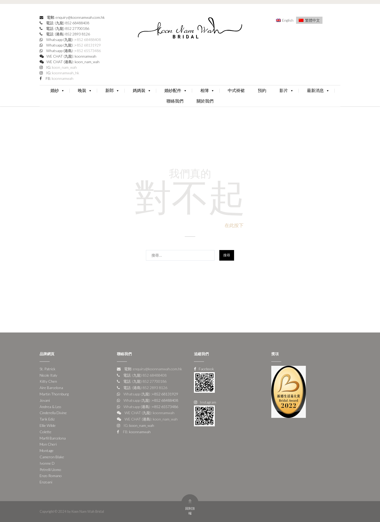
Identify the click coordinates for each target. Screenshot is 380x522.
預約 (262, 90)
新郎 (112, 90)
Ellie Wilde (48, 425)
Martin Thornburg (54, 394)
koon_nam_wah (64, 67)
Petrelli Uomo (50, 469)
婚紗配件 (175, 90)
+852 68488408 (87, 39)
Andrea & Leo (50, 406)
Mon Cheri (48, 444)
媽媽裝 (142, 90)
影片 (286, 90)
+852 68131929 (87, 45)
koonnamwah (62, 78)
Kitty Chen (48, 381)
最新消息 (318, 90)
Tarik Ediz (47, 419)
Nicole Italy (48, 375)
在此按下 (234, 225)
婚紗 (57, 90)
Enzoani (46, 482)
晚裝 (85, 90)
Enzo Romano (51, 475)
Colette (45, 431)
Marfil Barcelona (53, 438)
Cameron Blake (52, 457)
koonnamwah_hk (65, 73)
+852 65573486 (87, 50)
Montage (47, 450)
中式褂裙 (236, 90)
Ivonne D (47, 463)
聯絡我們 (175, 101)
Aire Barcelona (51, 387)
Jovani (45, 400)
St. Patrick (47, 369)
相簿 (207, 90)
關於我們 (205, 101)
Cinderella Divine (53, 412)
